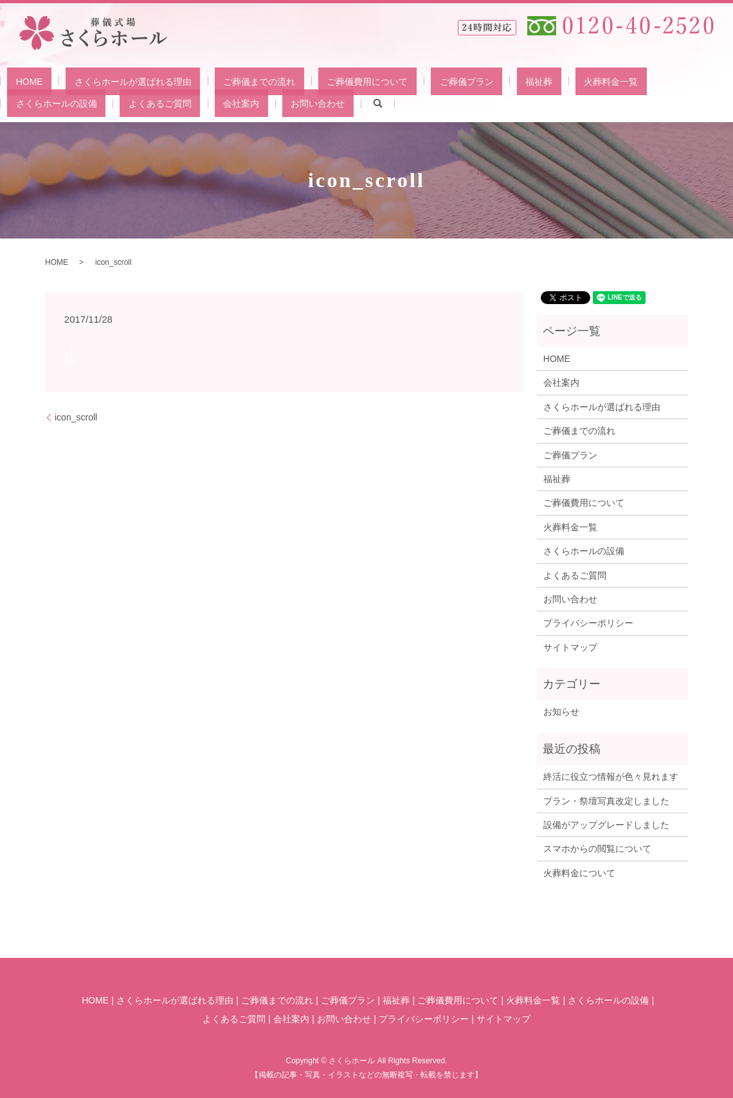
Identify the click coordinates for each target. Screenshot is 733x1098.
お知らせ (561, 711)
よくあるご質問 (666, 80)
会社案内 (25, 102)
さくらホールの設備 (580, 80)
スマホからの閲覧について (597, 848)
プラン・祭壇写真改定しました (606, 800)
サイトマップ (570, 646)
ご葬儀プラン (389, 80)
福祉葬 (443, 80)
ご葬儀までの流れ (216, 80)
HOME (20, 80)
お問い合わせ (85, 102)
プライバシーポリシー (588, 622)
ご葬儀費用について (306, 80)
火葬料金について (579, 872)
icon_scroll (76, 416)
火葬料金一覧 (498, 80)
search (135, 103)
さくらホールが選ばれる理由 (107, 80)
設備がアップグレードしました (606, 824)
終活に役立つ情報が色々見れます (610, 776)
